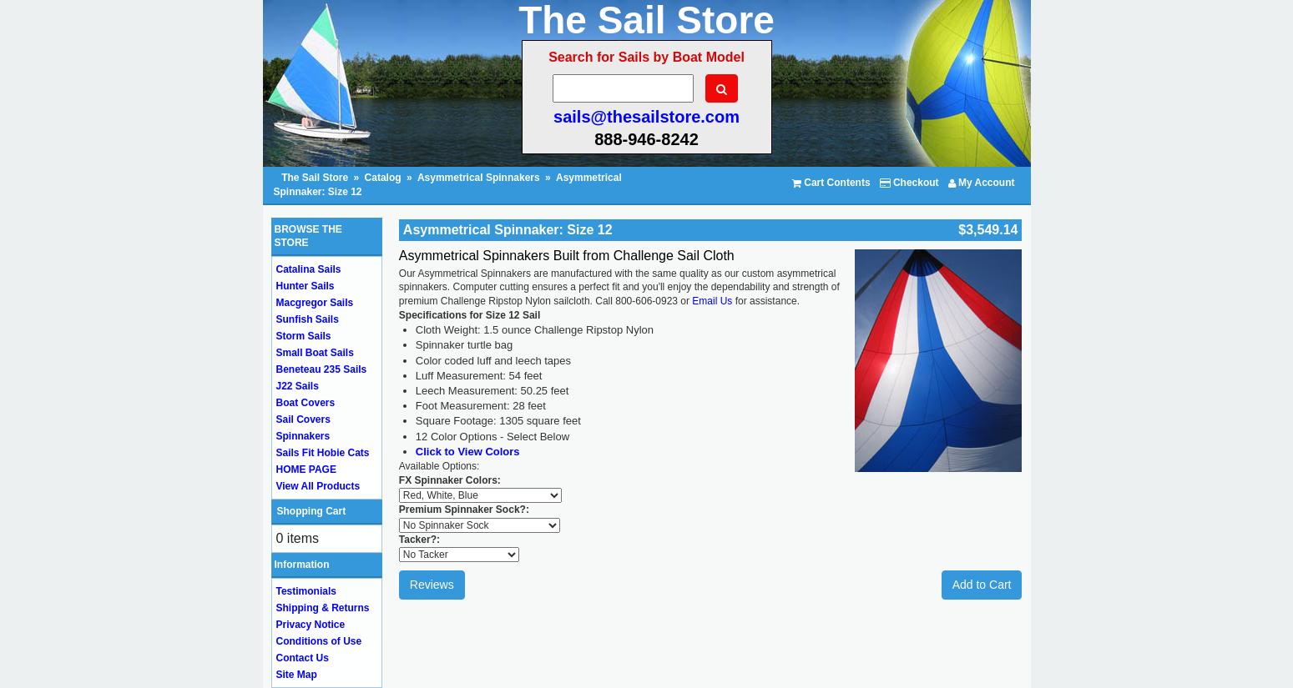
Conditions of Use (319, 641)
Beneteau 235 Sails (321, 369)
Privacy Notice (311, 624)
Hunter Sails (305, 286)
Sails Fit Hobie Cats (323, 453)
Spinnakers (303, 436)
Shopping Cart (311, 511)
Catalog (383, 177)
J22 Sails (297, 386)
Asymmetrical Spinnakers (478, 177)
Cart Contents (831, 182)
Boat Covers (306, 403)
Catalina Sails (308, 269)
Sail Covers (303, 419)
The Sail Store (316, 177)
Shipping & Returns (323, 608)
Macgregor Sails (315, 303)
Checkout (909, 182)
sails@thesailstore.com (646, 117)
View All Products (318, 486)
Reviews (432, 584)
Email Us (712, 301)
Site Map (296, 674)
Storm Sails (303, 336)
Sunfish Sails (307, 319)
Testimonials (306, 591)
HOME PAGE (306, 469)
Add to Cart (982, 584)
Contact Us (302, 658)
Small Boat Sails (315, 353)
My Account (981, 182)
